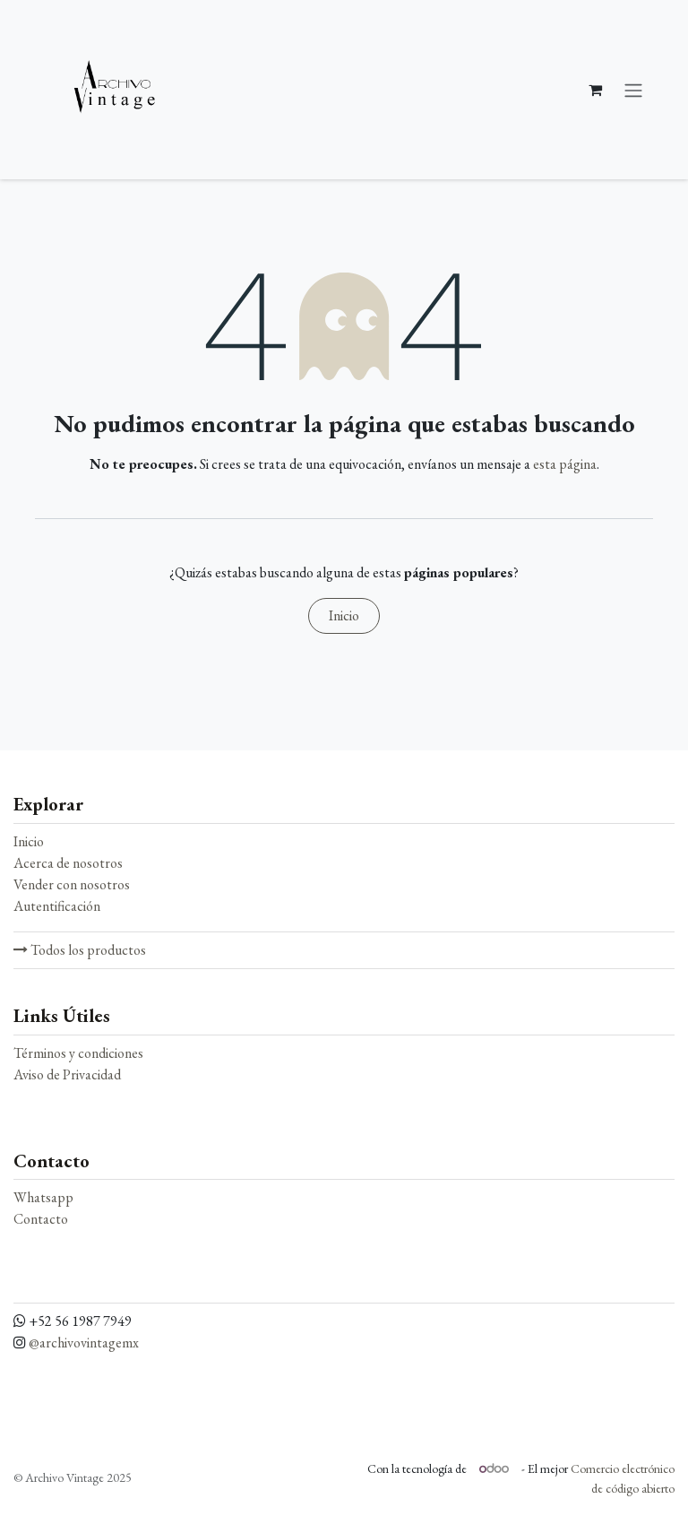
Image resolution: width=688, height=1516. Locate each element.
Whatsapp (43, 1197)
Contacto (40, 1218)
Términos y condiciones (78, 1053)
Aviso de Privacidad (67, 1074)
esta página (565, 464)
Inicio (344, 615)
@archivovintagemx (84, 1342)
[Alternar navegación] (633, 89)
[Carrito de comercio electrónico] (595, 89)
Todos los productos (79, 949)
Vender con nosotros (71, 884)
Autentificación (56, 906)
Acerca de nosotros (68, 862)
